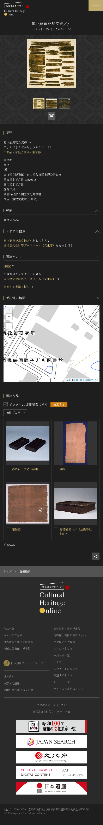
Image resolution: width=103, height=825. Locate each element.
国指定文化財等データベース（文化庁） (30, 245)
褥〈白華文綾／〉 (71, 529)
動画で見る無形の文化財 (18, 690)
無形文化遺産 (12, 683)
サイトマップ (62, 682)
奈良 (18, 152)
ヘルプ (58, 662)
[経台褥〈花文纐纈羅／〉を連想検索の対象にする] (56, 469)
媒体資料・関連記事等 (67, 629)
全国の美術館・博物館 (17, 648)
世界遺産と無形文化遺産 (18, 642)
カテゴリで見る (13, 635)
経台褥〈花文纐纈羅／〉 (76, 469)
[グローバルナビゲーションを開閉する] (96, 5)
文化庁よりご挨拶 (64, 642)
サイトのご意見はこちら (68, 689)
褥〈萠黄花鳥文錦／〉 (18, 241)
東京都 (36, 152)
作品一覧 (9, 629)
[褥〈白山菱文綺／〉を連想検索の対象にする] (8, 529)
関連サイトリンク (64, 675)
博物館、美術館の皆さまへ (70, 635)
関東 (26, 152)
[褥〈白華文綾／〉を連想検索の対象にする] (56, 529)
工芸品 (8, 152)
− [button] (9, 317)
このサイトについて (66, 669)
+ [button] (9, 310)
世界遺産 (9, 676)
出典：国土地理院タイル (85, 380)
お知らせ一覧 (62, 655)
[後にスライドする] (94, 544)
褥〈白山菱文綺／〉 (25, 529)
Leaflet (68, 380)
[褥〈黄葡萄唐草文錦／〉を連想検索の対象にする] (8, 469)
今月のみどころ (63, 648)
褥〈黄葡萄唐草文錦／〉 (28, 469)
